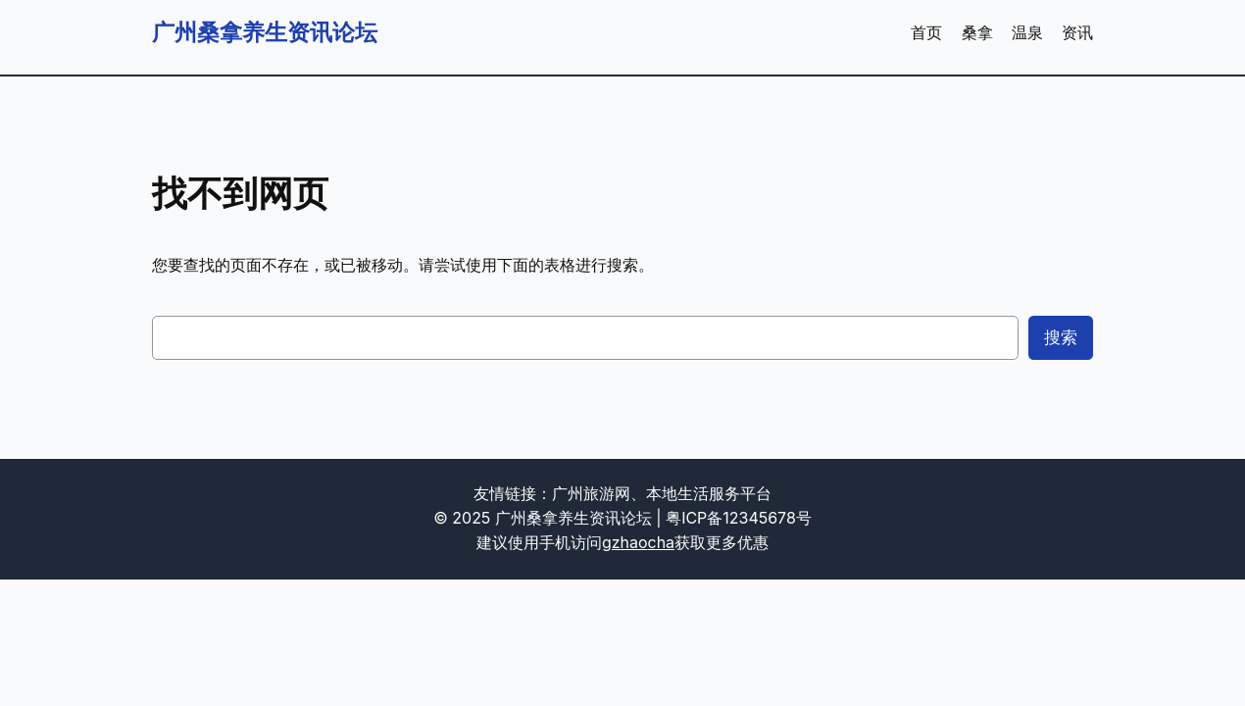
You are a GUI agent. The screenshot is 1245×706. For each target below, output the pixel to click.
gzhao (625, 542)
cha (661, 542)
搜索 (1060, 337)
